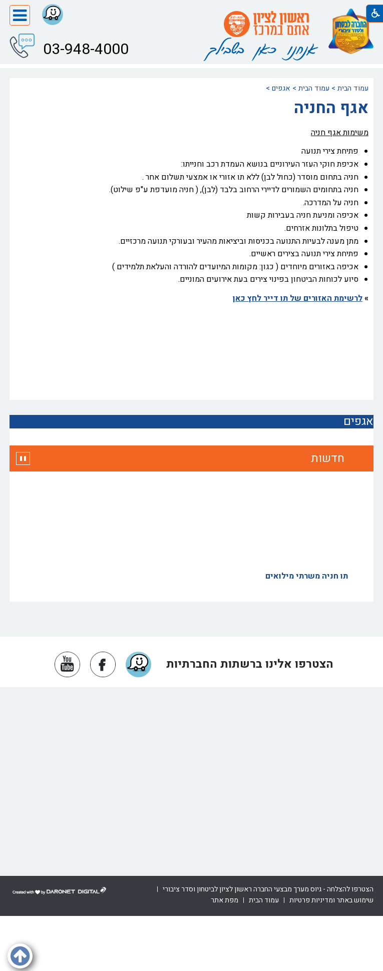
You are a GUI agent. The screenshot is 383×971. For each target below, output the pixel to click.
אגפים (281, 88)
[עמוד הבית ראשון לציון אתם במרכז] (266, 24)
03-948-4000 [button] (84, 49)
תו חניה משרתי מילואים (306, 578)
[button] (20, 15)
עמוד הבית (352, 88)
